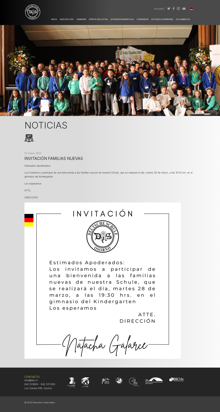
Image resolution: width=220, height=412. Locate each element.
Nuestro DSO (67, 19)
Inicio (54, 19)
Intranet (159, 9)
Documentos (183, 19)
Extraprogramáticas (122, 19)
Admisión (81, 19)
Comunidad (143, 19)
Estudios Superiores (162, 19)
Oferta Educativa (98, 19)
